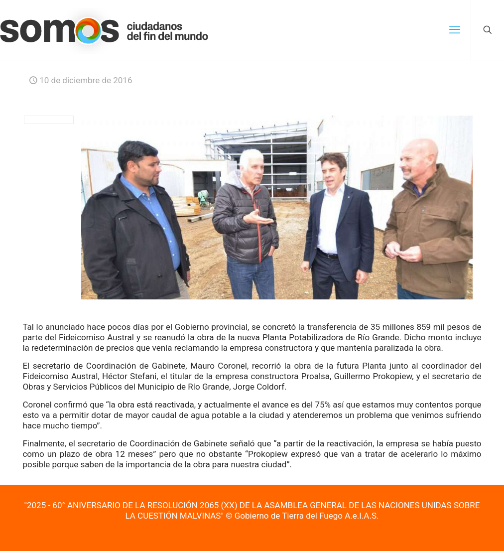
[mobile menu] (454, 29)
